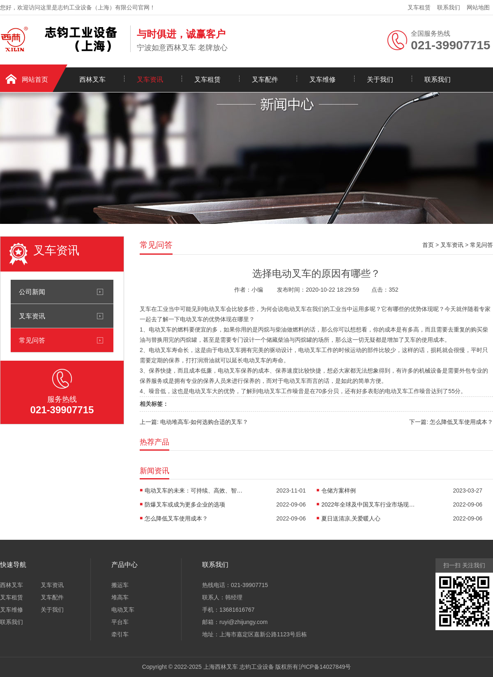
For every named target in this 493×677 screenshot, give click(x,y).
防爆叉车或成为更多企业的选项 (185, 504)
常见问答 (32, 340)
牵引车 (120, 634)
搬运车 (120, 585)
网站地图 (478, 7)
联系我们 (448, 7)
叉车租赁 (419, 7)
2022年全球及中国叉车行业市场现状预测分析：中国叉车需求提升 (370, 504)
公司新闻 (32, 291)
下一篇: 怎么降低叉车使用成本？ (451, 422)
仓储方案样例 (338, 490)
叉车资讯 (150, 79)
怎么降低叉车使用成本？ (176, 518)
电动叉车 (122, 609)
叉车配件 (265, 79)
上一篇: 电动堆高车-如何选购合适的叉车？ (194, 422)
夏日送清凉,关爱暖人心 (350, 518)
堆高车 (120, 597)
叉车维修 (322, 79)
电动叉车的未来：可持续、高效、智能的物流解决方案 (194, 490)
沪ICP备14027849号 (325, 666)
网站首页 (35, 79)
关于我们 (380, 79)
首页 (428, 245)
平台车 (120, 622)
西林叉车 (92, 79)
